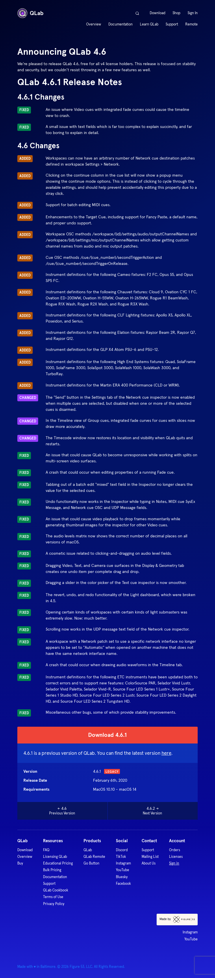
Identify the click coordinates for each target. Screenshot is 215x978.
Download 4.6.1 (107, 734)
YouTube (122, 870)
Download (157, 13)
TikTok (121, 856)
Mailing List (150, 856)
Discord (122, 850)
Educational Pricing (58, 863)
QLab (30, 13)
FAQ (46, 850)
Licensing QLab (55, 856)
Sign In (193, 13)
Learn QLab (149, 24)
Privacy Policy (53, 904)
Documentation (120, 24)
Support (172, 24)
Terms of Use (53, 897)
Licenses (176, 856)
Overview (93, 24)
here (166, 753)
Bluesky (122, 877)
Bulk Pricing (52, 870)
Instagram (123, 863)
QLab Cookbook (55, 890)
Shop (176, 13)
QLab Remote (94, 856)
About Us (148, 863)
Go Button (91, 863)
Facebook (123, 883)
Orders (174, 850)
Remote (191, 24)
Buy (20, 863)
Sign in (174, 863)
